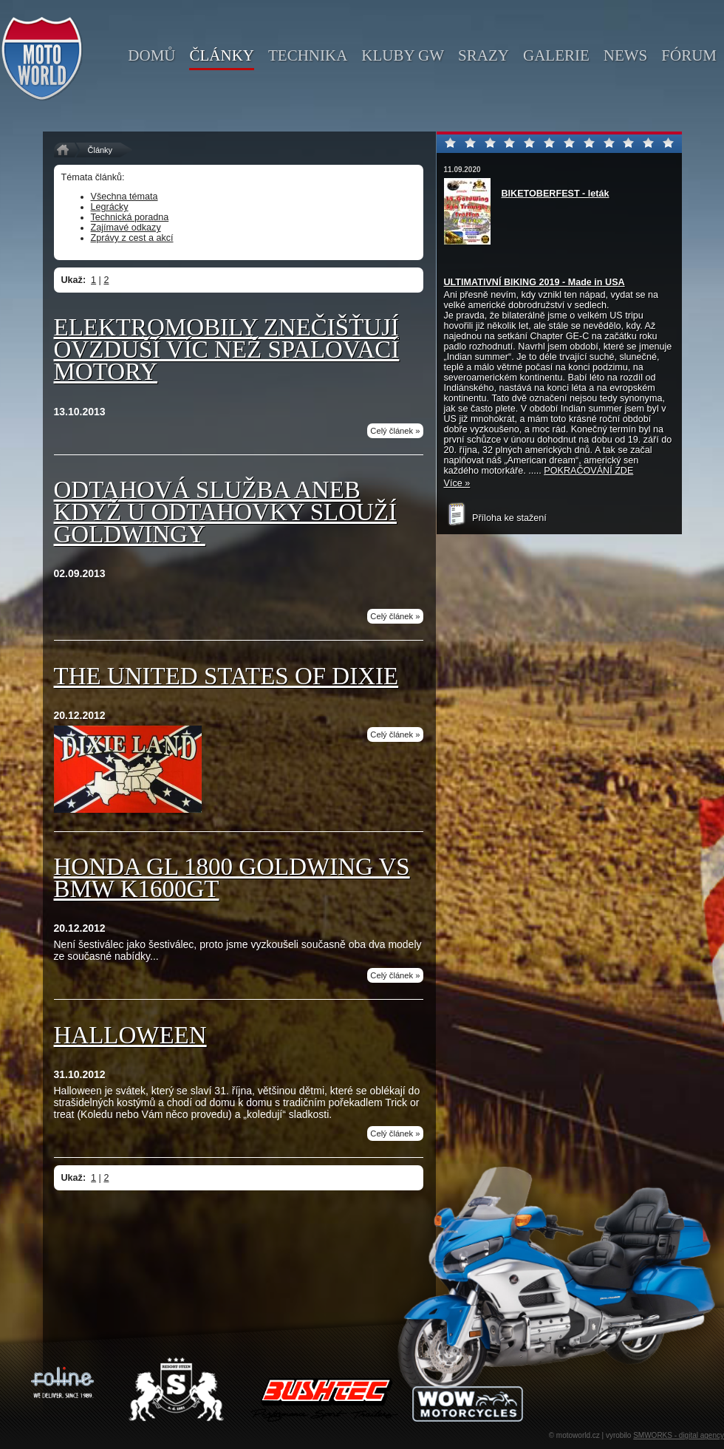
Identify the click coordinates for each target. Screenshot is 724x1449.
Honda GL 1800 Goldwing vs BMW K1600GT (232, 877)
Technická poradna (130, 217)
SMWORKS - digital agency (678, 1435)
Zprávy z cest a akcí (132, 238)
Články (100, 150)
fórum (689, 55)
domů (151, 55)
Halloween (130, 1035)
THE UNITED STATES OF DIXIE (226, 676)
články (221, 55)
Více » (457, 483)
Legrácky (110, 207)
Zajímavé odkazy (126, 227)
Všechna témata (124, 196)
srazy (483, 55)
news (626, 55)
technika (307, 55)
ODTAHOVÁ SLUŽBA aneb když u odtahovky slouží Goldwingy (225, 512)
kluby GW (402, 55)
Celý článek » (395, 430)
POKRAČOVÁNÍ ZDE (588, 471)
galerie (556, 55)
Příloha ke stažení (495, 518)
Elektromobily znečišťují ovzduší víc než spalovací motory (227, 349)
